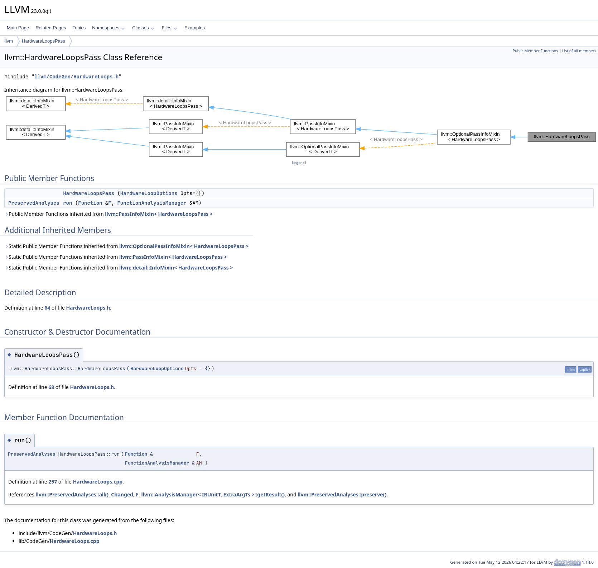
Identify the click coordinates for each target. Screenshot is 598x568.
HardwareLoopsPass (43, 41)
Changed (122, 494)
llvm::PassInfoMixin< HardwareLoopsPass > (159, 213)
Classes (143, 27)
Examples (194, 27)
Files (169, 27)
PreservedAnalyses (33, 203)
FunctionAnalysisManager (151, 203)
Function (90, 203)
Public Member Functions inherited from (108, 213)
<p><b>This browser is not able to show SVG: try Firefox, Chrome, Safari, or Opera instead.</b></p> (301, 126)
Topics (79, 27)
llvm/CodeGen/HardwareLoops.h (76, 76)
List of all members (579, 50)
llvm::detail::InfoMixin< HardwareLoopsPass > (176, 267)
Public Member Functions (535, 50)
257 (52, 481)
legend (299, 162)
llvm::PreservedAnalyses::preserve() (342, 494)
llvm (9, 41)
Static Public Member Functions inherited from (126, 246)
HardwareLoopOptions (149, 193)
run (67, 203)
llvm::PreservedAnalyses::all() (71, 494)
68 (51, 387)
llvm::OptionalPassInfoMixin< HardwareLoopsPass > (184, 246)
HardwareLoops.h (88, 307)
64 (47, 307)
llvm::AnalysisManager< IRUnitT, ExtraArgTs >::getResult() (213, 494)
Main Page (18, 27)
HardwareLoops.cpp (97, 481)
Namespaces (108, 27)
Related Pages (50, 27)
